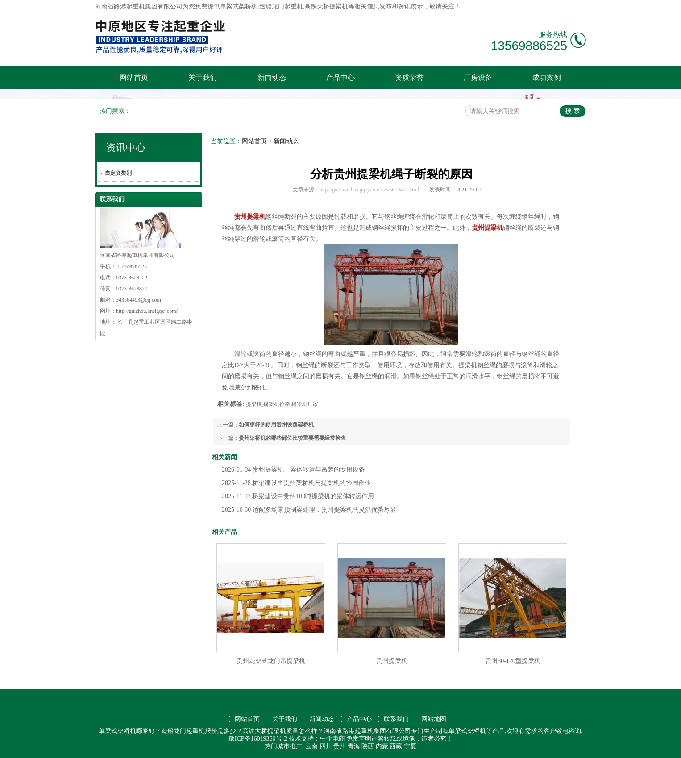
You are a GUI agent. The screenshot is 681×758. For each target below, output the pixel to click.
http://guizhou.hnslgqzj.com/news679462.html (369, 189)
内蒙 (382, 746)
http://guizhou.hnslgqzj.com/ (147, 311)
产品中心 (340, 77)
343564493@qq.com (138, 300)
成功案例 (546, 77)
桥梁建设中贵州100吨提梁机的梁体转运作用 (298, 496)
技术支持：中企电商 (317, 738)
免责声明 (358, 738)
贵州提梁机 (391, 661)
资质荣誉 (409, 77)
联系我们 (396, 719)
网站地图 (433, 719)
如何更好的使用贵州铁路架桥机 (276, 425)
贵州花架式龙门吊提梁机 (271, 661)
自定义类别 (118, 173)
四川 (326, 746)
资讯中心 (125, 147)
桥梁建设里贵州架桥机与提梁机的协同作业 (296, 483)
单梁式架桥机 (238, 6)
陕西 (367, 746)
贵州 (339, 746)
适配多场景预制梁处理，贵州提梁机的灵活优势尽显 (309, 509)
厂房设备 (478, 77)
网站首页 (134, 77)
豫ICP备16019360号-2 (257, 738)
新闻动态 (271, 77)
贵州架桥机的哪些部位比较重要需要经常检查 (292, 438)
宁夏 (410, 746)
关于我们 (202, 77)
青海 (354, 746)
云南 (311, 746)
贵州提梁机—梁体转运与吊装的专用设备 (293, 469)
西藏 (396, 746)
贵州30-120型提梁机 (512, 661)
